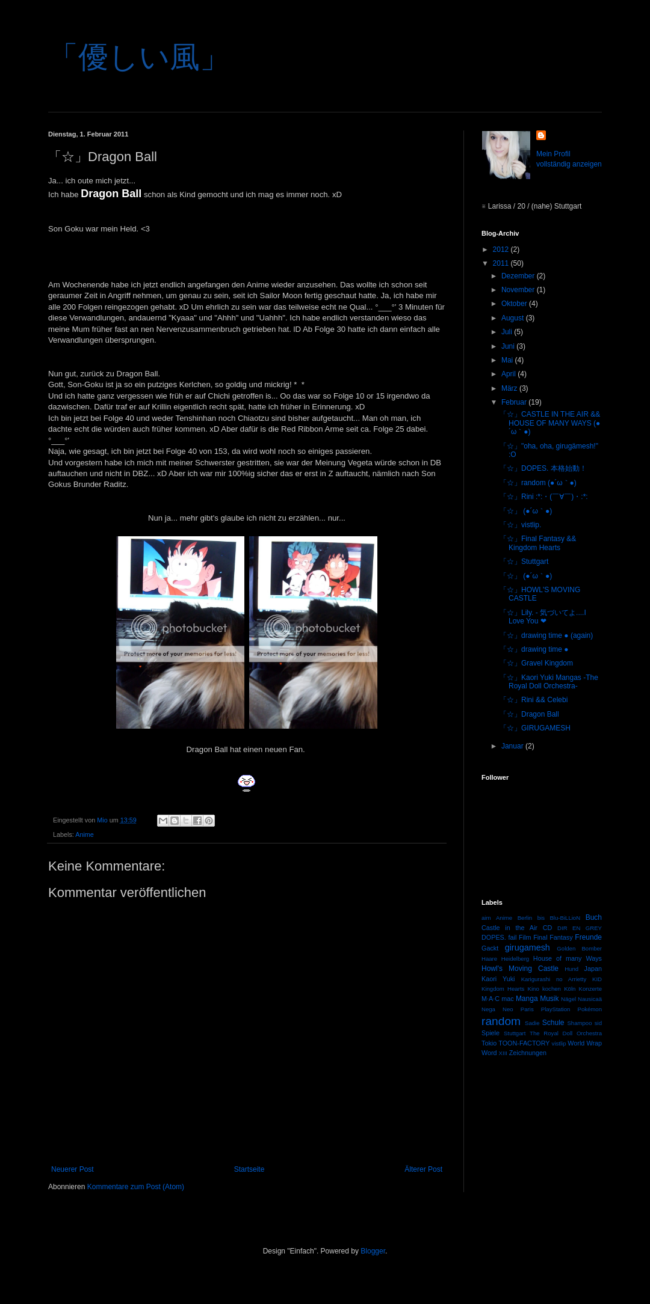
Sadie (532, 1023)
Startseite (249, 1169)
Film (525, 937)
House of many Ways (567, 958)
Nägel (568, 999)
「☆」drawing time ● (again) (546, 635)
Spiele (490, 1032)
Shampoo (579, 1023)
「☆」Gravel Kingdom (536, 663)
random (501, 1021)
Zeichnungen (527, 1052)
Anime (84, 834)
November (519, 290)
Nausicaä (590, 999)
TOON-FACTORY (523, 1043)
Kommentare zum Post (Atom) (135, 1187)
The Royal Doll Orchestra (566, 1033)
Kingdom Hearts (502, 988)
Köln (569, 988)
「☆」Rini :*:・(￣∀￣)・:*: (544, 496)
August (513, 318)
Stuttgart (514, 1033)
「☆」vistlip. (520, 525)
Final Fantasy (553, 937)
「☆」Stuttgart (524, 561)
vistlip (559, 1043)
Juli (507, 332)
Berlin (525, 917)
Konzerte (590, 988)
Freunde (588, 937)
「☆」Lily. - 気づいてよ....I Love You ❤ (543, 616)
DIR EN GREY (579, 928)
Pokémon (590, 1009)
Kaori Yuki (498, 978)
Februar (514, 402)
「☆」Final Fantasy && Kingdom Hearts (538, 542)
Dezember (519, 276)
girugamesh (527, 947)
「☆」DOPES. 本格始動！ (543, 468)
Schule (553, 1022)
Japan (593, 968)
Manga (527, 998)
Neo (508, 1009)
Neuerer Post (72, 1169)
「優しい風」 (139, 57)
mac (507, 998)
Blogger (373, 1251)
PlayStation (556, 1009)
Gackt (489, 948)
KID (597, 979)
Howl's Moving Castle (520, 968)
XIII (503, 1053)
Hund (571, 969)
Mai (508, 360)
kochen (551, 988)
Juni (508, 346)
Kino (533, 988)
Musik (549, 998)
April (509, 374)
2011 (502, 263)
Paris (527, 1009)
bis (541, 917)
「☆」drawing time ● (534, 649)
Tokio (489, 1043)
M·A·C (490, 998)
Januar (513, 746)
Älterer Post (423, 1169)
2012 (502, 249)
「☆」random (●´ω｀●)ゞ (542, 483)
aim (486, 917)
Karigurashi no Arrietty (554, 979)
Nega (488, 1009)
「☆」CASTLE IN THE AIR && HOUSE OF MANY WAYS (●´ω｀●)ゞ (550, 423)
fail (513, 937)
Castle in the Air (509, 927)
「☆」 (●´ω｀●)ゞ (529, 511)
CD (547, 927)
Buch (594, 917)
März (510, 388)
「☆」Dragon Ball (529, 714)
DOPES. (493, 937)
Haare (489, 958)
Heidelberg (515, 958)
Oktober (515, 303)
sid (598, 1023)
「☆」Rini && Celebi (534, 700)
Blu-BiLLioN (564, 917)
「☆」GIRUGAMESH (535, 728)
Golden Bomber (579, 948)
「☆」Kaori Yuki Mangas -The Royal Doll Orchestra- (549, 681)
